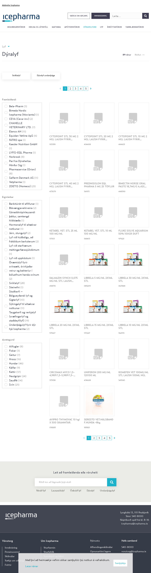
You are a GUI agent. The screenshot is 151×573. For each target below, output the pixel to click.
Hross (15, 359)
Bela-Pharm (18, 106)
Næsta (91, 88)
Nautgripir (17, 376)
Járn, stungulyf (19, 233)
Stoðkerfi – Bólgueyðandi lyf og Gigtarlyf (20, 295)
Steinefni (16, 287)
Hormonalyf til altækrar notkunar (23, 226)
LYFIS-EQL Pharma (22, 152)
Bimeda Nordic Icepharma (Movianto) (24, 112)
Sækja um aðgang (79, 16)
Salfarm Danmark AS (23, 177)
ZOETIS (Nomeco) (22, 186)
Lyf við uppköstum (22, 258)
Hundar (16, 363)
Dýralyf (90, 490)
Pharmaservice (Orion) (22, 171)
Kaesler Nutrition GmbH (23, 146)
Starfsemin (49, 547)
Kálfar (14, 367)
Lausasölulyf (58, 490)
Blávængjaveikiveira (22, 207)
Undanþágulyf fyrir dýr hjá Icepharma (22, 326)
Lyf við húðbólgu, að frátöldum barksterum (24, 239)
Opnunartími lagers (100, 551)
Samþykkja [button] (120, 563)
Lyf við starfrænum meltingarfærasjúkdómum (24, 249)
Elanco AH (17, 131)
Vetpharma (17, 181)
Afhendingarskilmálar (101, 547)
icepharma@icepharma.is (134, 523)
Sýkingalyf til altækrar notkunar (22, 306)
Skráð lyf (41, 490)
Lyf (4, 46)
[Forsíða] (21, 17)
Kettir (15, 371)
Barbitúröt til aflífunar (23, 203)
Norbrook (16, 156)
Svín (14, 384)
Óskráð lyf (75, 490)
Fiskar (14, 350)
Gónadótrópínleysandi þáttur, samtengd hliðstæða (22, 216)
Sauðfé (16, 380)
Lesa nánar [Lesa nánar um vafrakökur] (31, 566)
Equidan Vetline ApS (23, 135)
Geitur (14, 354)
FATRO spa (17, 139)
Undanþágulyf (107, 490)
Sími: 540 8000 (134, 516)
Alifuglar (16, 346)
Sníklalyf (17, 283)
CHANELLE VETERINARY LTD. (22, 125)
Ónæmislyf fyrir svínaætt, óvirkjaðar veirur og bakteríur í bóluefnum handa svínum (24, 270)
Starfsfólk (49, 551)
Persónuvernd (12, 551)
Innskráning (100, 16)
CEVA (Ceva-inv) (21, 118)
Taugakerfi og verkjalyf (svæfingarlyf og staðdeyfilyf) (22, 316)
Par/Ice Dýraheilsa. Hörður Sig (20, 163)
